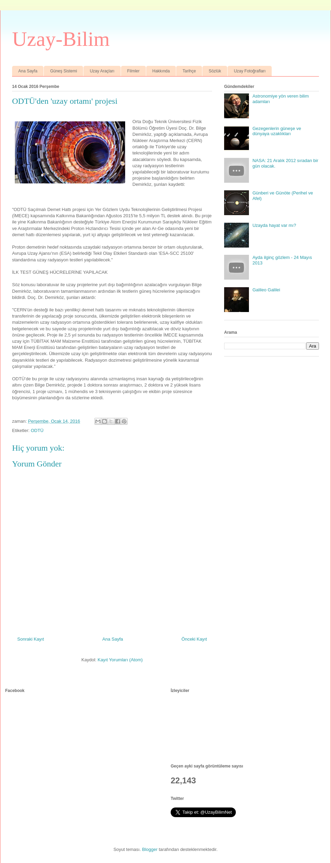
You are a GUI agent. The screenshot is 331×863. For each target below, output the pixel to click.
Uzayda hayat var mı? (274, 225)
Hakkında (161, 71)
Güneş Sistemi (63, 71)
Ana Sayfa (27, 71)
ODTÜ (37, 430)
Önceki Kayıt (194, 639)
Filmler (133, 71)
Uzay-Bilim (61, 39)
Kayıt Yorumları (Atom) (120, 659)
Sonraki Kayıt (30, 639)
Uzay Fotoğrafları (249, 71)
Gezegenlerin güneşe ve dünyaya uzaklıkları (276, 131)
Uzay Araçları (102, 71)
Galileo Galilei (266, 289)
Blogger (150, 849)
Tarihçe (189, 71)
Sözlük (215, 71)
